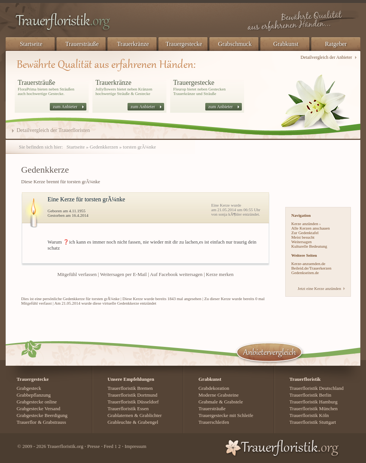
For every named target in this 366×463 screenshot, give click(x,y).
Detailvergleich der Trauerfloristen (53, 130)
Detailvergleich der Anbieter (326, 57)
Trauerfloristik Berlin (310, 395)
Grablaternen (120, 415)
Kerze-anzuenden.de (308, 263)
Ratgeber (336, 44)
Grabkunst (285, 44)
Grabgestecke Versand (38, 408)
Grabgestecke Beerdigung (42, 415)
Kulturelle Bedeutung (309, 246)
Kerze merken (220, 274)
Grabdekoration (213, 388)
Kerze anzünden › (306, 223)
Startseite (31, 44)
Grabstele (233, 402)
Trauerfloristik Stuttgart (312, 422)
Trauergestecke (184, 44)
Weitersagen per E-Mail (123, 274)
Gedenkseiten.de (305, 272)
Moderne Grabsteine (218, 395)
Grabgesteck (29, 388)
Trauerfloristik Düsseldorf (133, 402)
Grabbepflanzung (34, 395)
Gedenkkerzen (104, 147)
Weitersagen (301, 241)
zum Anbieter (65, 106)
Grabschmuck (235, 44)
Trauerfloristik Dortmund (132, 395)
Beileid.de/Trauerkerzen (311, 268)
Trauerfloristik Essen (128, 408)
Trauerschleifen (213, 422)
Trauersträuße (81, 44)
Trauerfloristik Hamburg (313, 402)
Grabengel (148, 422)
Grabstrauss (54, 422)
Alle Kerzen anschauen (310, 228)
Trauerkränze (133, 44)
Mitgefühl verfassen (77, 274)
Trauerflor (27, 422)
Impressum (135, 446)
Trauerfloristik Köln (309, 415)
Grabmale (208, 402)
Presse (93, 446)
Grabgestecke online (37, 402)
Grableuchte (120, 422)
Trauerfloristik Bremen (130, 388)
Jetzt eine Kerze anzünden (319, 288)
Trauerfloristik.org (65, 446)
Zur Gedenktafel (304, 232)
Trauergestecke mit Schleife (225, 415)
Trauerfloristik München (313, 408)
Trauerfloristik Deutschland (316, 388)
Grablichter (150, 415)
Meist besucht (302, 237)
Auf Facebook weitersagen (176, 274)
